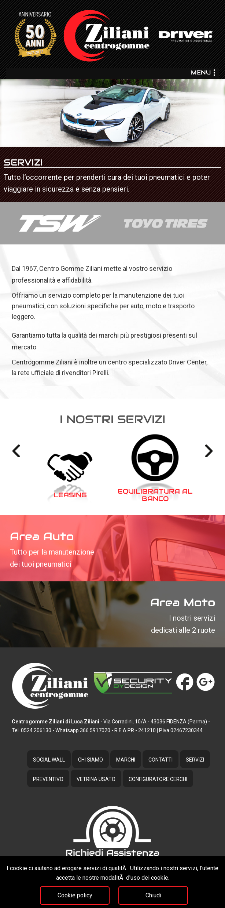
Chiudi (153, 895)
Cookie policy (75, 895)
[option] (112, 141)
